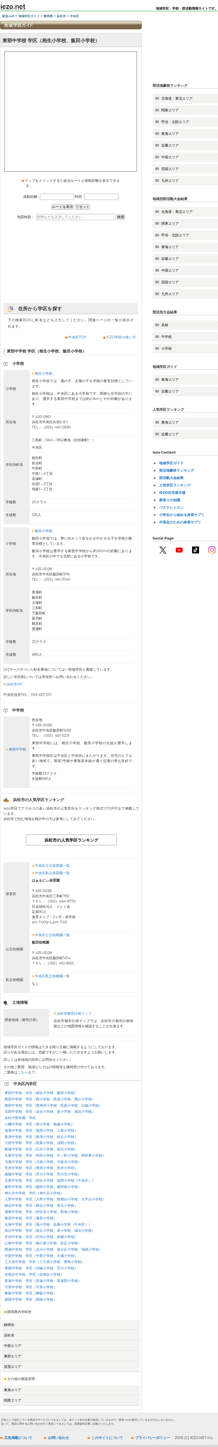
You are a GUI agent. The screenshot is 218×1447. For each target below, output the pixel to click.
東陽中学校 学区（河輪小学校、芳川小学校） (41, 1268)
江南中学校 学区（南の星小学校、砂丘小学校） (43, 1243)
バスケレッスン (171, 507)
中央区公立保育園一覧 (51, 866)
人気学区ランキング (175, 485)
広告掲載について (18, 1438)
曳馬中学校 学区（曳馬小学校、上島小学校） (41, 1130)
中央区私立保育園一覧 (51, 873)
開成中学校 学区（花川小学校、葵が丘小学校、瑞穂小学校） (53, 1249)
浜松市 (61, 16)
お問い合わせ (58, 1438)
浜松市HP (12, 684)
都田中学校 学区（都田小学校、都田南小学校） (43, 1187)
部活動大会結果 (171, 478)
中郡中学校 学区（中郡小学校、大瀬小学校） (41, 1256)
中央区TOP (77, 337)
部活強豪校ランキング (176, 470)
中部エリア (12, 1346)
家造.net (8, 16)
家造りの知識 (169, 500)
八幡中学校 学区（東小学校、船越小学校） (39, 1124)
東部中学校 (16, 749)
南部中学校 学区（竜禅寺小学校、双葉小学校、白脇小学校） (53, 1105)
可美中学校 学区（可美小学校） (31, 1287)
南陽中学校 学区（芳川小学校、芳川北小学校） (43, 1174)
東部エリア (12, 1356)
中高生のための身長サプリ (180, 522)
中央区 (74, 16)
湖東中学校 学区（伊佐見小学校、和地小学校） (43, 1212)
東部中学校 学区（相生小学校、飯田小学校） (41, 1093)
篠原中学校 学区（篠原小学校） (31, 1218)
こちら (22, 1072)
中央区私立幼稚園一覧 (51, 976)
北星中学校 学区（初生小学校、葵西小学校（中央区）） (50, 1180)
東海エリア (12, 1390)
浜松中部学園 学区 (20, 1118)
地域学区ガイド (29, 16)
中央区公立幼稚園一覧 (51, 935)
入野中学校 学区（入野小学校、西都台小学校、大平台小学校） (55, 1199)
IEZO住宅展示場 (172, 493)
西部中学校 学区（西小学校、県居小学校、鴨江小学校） (50, 1099)
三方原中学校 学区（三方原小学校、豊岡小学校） (45, 1262)
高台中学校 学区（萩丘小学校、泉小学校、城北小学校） (50, 1230)
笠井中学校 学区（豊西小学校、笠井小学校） (41, 1168)
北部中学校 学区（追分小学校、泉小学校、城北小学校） (50, 1111)
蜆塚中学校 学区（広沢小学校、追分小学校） (41, 1149)
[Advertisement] (70, 263)
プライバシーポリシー (152, 1438)
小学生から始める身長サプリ (181, 515)
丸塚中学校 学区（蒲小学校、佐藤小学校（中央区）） (48, 1224)
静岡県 (48, 16)
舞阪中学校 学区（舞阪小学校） (31, 1293)
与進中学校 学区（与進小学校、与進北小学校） (43, 1162)
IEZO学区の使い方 (121, 337)
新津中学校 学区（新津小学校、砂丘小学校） (41, 1137)
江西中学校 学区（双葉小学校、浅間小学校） (41, 1143)
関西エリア (12, 1400)
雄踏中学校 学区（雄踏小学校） (31, 1299)
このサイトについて (107, 1438)
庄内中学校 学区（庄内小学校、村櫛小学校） (41, 1237)
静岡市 (9, 1325)
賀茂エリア (12, 1367)
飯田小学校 (42, 531)
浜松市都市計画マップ (73, 1013)
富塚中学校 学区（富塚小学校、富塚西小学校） (43, 1281)
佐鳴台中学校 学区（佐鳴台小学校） (34, 1274)
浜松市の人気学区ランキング (71, 840)
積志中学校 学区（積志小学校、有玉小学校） (41, 1205)
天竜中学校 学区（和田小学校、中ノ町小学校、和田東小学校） (55, 1155)
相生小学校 (42, 373)
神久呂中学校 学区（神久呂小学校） (34, 1193)
